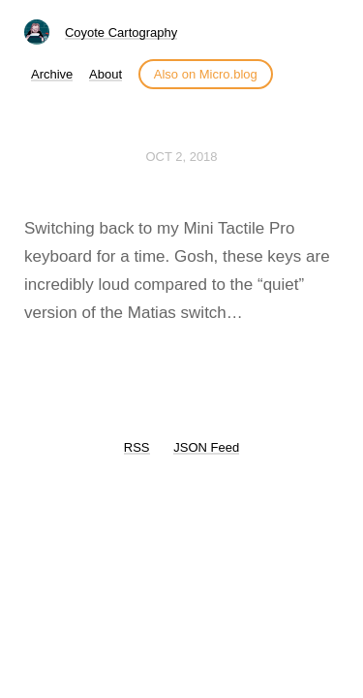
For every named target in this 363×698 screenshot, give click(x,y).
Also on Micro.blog (205, 74)
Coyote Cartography (121, 32)
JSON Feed (206, 447)
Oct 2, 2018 (181, 156)
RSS (137, 447)
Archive (52, 74)
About (105, 74)
